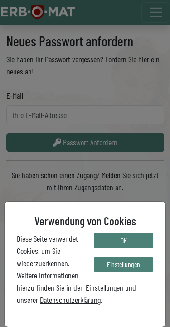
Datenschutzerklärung (70, 300)
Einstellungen (123, 264)
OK (124, 240)
